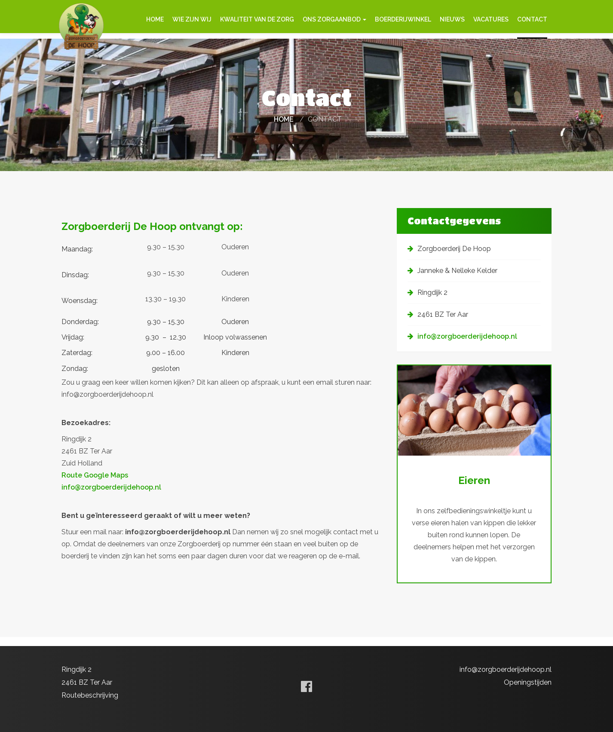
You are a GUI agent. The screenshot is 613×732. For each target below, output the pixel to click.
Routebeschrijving (89, 695)
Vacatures (491, 19)
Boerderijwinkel (403, 19)
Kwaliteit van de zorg (257, 19)
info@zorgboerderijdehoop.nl (111, 494)
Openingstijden (528, 682)
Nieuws (452, 19)
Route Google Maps (94, 482)
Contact (532, 19)
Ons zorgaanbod (334, 19)
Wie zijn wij (191, 19)
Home (155, 19)
